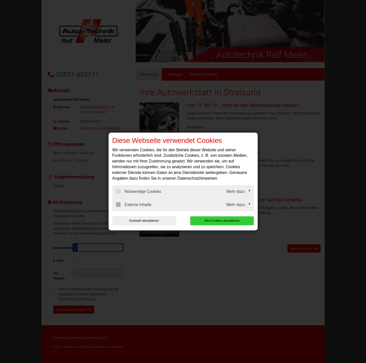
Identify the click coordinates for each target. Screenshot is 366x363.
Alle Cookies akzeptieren (222, 220)
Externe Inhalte (134, 204)
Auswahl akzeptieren (144, 220)
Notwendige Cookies (138, 191)
